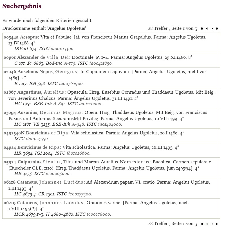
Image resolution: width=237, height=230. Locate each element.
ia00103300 (62, 48)
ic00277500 (79, 194)
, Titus (45, 161)
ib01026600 (78, 153)
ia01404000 (109, 124)
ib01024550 (37, 138)
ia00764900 (71, 83)
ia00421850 (101, 63)
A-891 (59, 104)
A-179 (69, 63)
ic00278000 (98, 214)
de (43, 57)
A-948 (78, 124)
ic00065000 (58, 173)
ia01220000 (90, 104)
